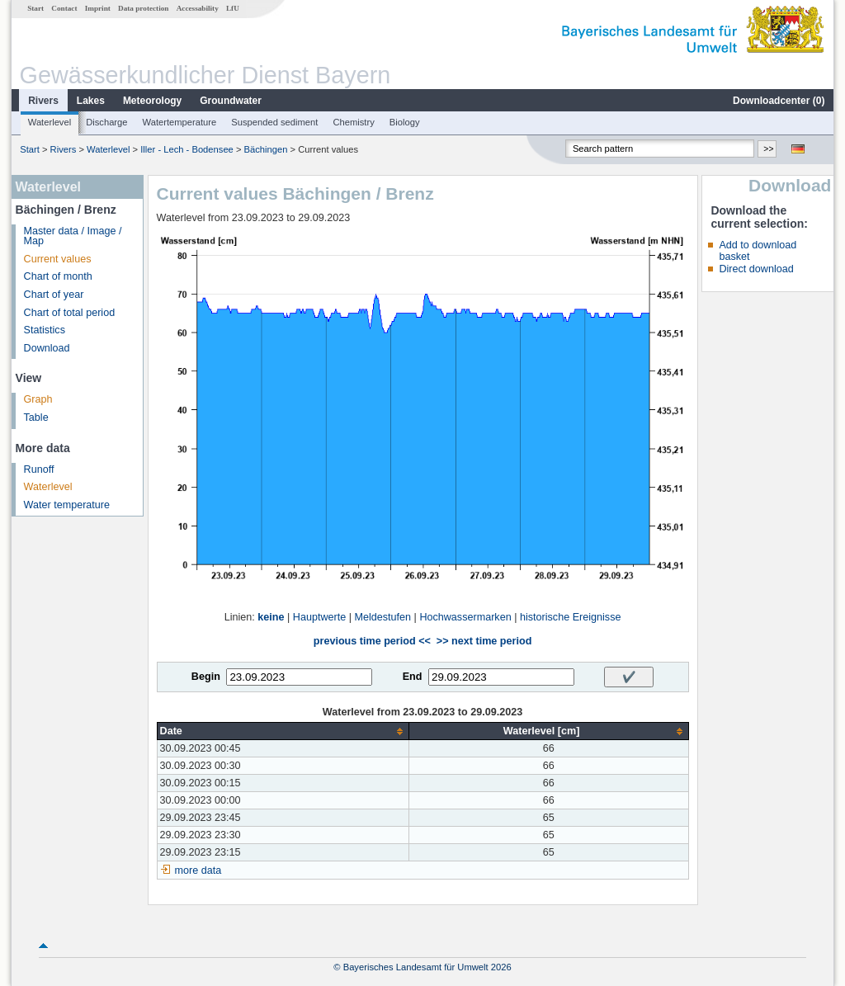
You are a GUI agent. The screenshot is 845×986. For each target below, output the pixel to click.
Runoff (39, 469)
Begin (205, 676)
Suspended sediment (274, 122)
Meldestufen (382, 617)
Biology (404, 122)
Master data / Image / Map (73, 236)
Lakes (91, 100)
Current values (58, 259)
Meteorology (152, 100)
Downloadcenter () (778, 100)
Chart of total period (70, 312)
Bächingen (266, 149)
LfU (232, 8)
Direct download (756, 269)
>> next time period (484, 641)
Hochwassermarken (465, 617)
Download (47, 348)
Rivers (43, 100)
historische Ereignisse (570, 617)
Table (36, 417)
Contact (64, 8)
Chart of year (54, 294)
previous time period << (372, 641)
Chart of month (58, 276)
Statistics (44, 330)
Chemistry (353, 122)
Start (35, 8)
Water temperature (67, 505)
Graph (38, 399)
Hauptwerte (319, 617)
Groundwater (231, 100)
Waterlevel (49, 122)
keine (270, 617)
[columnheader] (282, 731)
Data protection (143, 8)
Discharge (106, 122)
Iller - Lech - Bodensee (187, 149)
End (412, 676)
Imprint (98, 8)
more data (198, 870)
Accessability (198, 8)
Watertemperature (180, 122)
